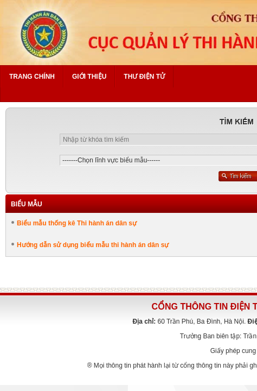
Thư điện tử (144, 76)
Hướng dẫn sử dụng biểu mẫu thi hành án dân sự (93, 245)
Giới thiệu (89, 76)
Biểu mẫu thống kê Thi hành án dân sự (77, 223)
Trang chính (32, 76)
